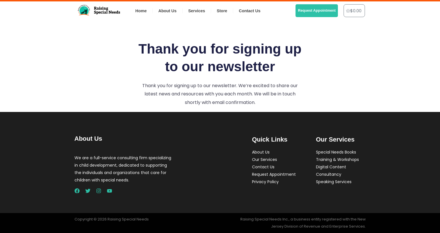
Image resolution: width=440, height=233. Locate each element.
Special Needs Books (336, 152)
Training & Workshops (337, 159)
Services (196, 11)
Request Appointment (274, 174)
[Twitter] (87, 190)
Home (141, 11)
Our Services (264, 159)
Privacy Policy (265, 182)
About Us (167, 11)
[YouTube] (109, 190)
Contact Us (250, 11)
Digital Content (331, 167)
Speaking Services (334, 182)
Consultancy (328, 174)
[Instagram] (98, 190)
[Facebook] (77, 190)
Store (222, 11)
